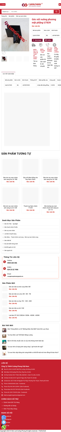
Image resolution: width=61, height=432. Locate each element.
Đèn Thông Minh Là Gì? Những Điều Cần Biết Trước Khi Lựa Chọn (28, 329)
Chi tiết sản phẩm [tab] (8, 74)
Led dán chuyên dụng (10, 234)
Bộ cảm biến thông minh (11, 243)
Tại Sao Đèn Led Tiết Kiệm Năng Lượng (20, 335)
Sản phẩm (11, 16)
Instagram (6, 419)
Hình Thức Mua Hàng (10, 409)
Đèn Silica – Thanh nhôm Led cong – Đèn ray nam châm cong (21, 237)
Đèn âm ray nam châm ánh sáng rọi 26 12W (10, 207)
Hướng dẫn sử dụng (10, 405)
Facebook (6, 416)
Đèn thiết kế (7, 240)
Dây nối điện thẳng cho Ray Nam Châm (30, 178)
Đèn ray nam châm (21, 16)
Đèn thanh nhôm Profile (10, 227)
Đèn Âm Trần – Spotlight (11, 224)
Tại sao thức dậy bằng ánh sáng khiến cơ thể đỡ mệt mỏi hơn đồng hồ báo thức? (33, 352)
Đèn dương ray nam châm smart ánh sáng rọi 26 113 (50, 208)
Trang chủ (4, 16)
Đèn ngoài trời (8, 250)
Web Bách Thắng (51, 431)
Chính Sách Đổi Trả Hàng (11, 402)
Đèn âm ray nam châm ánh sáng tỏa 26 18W (10, 178)
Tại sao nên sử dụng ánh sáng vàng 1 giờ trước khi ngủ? (25, 347)
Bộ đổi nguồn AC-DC (10, 247)
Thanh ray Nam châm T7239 (30, 207)
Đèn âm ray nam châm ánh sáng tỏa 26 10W (50, 178)
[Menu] (3, 4)
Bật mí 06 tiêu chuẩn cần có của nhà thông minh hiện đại (26, 341)
